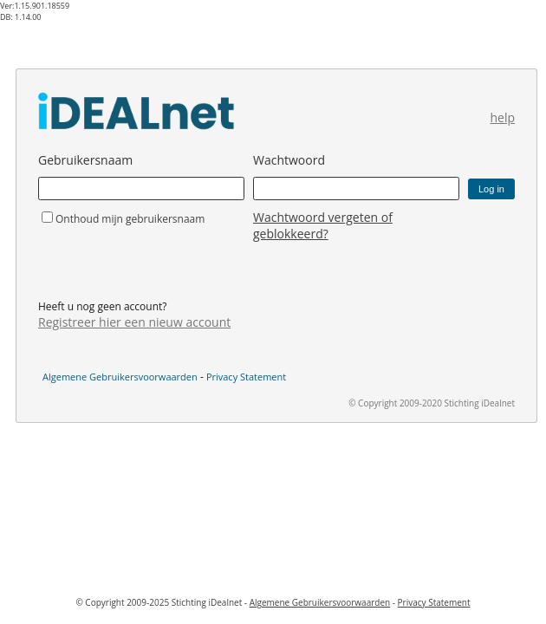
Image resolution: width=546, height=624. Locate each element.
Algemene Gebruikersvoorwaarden (120, 376)
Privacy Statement (246, 376)
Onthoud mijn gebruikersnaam (130, 218)
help (502, 117)
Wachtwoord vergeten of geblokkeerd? (323, 225)
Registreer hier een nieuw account (134, 322)
